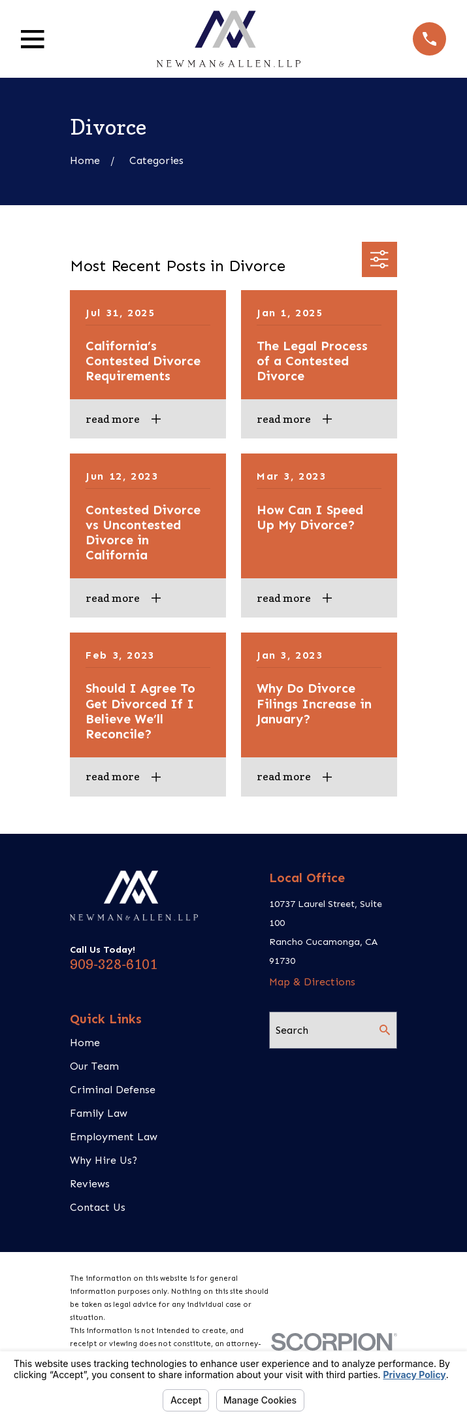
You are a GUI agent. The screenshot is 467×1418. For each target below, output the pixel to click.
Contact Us (97, 1207)
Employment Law (113, 1136)
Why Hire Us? (103, 1160)
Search (292, 1030)
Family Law (98, 1113)
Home (85, 1042)
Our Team (94, 1066)
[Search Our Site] (384, 1030)
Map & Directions (312, 982)
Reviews (90, 1184)
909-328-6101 (113, 964)
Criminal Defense (112, 1089)
